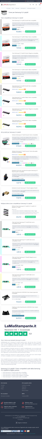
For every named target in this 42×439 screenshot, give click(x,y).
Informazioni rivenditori (5, 396)
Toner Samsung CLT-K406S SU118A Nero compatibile (24, 20)
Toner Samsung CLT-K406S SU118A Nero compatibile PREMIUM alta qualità (24, 86)
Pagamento (24, 387)
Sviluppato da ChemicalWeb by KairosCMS (29, 433)
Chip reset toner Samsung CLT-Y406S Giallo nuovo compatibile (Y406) (23, 275)
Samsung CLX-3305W (31, 8)
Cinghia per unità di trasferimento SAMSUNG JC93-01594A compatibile (25, 308)
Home (8, 8)
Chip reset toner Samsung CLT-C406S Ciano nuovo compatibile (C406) (23, 240)
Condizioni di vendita (26, 385)
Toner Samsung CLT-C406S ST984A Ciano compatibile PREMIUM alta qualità (24, 98)
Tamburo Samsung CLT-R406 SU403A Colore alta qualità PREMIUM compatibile (24, 152)
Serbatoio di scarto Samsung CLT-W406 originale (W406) (24, 188)
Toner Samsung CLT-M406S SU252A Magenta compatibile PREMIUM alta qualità (25, 109)
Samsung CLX (23, 8)
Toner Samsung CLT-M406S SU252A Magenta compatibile (25, 53)
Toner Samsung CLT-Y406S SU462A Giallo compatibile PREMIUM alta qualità (24, 121)
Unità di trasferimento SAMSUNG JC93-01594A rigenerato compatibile (25, 293)
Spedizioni (24, 388)
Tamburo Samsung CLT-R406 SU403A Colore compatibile (25, 134)
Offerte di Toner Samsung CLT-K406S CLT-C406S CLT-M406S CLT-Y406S (24, 207)
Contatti (2, 387)
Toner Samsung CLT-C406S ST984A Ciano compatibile (24, 36)
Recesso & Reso (25, 390)
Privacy (2, 388)
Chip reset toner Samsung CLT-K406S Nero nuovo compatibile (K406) (23, 223)
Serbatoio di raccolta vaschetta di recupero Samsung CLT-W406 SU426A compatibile (25, 171)
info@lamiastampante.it (29, 1)
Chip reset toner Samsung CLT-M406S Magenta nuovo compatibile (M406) (24, 258)
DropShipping (20, 419)
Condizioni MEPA (25, 396)
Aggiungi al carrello (30, 31)
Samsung (17, 8)
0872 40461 (38, 1)
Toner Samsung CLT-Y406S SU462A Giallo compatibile (24, 69)
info (24, 89)
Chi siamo (3, 385)
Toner (13, 8)
